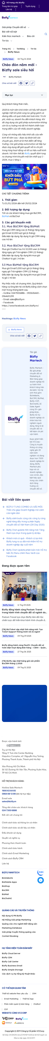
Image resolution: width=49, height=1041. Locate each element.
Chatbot (37, 1004)
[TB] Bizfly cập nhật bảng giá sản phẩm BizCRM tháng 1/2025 (21, 662)
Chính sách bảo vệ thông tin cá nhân (19, 822)
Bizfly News (8, 59)
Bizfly (27, 153)
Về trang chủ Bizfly (13, 2)
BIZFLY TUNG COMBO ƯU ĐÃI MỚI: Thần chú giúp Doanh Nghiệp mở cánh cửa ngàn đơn (25, 509)
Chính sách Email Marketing (15, 853)
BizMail (5, 216)
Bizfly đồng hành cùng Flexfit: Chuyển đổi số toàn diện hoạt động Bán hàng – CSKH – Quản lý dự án (24, 647)
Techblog (21, 49)
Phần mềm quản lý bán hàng (16, 1004)
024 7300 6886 (9, 810)
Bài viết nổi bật (9, 31)
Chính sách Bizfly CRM (12, 858)
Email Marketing (11, 999)
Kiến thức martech (11, 36)
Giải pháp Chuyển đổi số (14, 27)
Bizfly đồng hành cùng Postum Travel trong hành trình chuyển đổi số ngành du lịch (24, 612)
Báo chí (30, 36)
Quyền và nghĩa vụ (11, 838)
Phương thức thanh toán (14, 843)
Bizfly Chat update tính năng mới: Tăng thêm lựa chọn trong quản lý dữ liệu (25, 531)
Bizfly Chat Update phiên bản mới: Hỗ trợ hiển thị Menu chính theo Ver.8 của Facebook (26, 553)
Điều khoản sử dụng (11, 832)
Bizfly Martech (11, 77)
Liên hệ (9, 9)
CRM (34, 993)
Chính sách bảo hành (12, 848)
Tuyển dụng (30, 6)
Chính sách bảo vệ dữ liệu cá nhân (18, 827)
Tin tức (5, 40)
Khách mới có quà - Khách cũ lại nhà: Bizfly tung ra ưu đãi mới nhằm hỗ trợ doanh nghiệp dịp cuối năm (24, 541)
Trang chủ (6, 49)
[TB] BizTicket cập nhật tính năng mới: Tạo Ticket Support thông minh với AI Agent (22, 630)
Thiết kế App (28, 999)
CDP (6, 1009)
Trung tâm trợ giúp (10, 6)
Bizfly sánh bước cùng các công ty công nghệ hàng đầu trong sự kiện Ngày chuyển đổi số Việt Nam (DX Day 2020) (25, 521)
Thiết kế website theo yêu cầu (15, 993)
